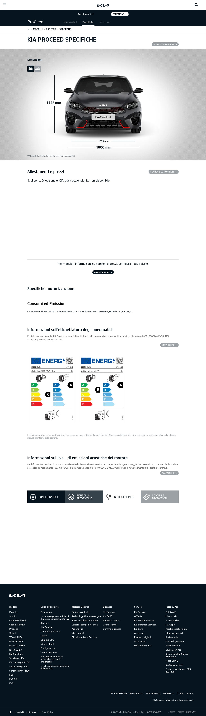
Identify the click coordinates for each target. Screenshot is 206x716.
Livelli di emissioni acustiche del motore (55, 667)
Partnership (171, 637)
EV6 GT (13, 679)
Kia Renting (109, 612)
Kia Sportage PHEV (19, 662)
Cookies (180, 693)
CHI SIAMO (170, 612)
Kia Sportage (16, 654)
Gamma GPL (47, 639)
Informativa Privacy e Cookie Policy (127, 693)
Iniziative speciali (174, 633)
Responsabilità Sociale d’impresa (176, 655)
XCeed (12, 633)
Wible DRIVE (171, 660)
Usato (44, 635)
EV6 (11, 674)
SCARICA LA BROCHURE (164, 44)
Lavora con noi (173, 649)
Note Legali (168, 693)
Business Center (111, 620)
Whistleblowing (153, 693)
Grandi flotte (110, 624)
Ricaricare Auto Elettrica (84, 637)
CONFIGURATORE (102, 272)
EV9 (11, 683)
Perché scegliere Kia (176, 628)
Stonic (12, 616)
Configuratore (48, 648)
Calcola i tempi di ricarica (85, 624)
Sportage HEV (16, 658)
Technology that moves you (86, 616)
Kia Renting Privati (50, 631)
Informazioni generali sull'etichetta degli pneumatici (52, 659)
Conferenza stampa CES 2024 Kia (178, 670)
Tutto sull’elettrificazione (85, 620)
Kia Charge (77, 628)
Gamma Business (112, 628)
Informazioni (70, 22)
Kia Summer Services (145, 624)
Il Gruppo (170, 624)
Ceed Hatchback (17, 620)
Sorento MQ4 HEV (18, 666)
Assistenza (139, 641)
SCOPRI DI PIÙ (168, 345)
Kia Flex (45, 623)
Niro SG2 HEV (16, 641)
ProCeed (13, 628)
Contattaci (118, 14)
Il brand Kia (171, 616)
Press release (172, 645)
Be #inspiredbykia (81, 612)
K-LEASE (107, 616)
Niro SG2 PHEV (17, 645)
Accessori (105, 22)
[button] (45, 22)
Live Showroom (49, 652)
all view (37, 69)
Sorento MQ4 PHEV (19, 670)
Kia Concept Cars (174, 664)
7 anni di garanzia (174, 641)
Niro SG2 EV (15, 649)
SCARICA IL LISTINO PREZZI (162, 172)
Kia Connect (78, 633)
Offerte (138, 616)
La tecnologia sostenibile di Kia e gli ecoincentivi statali (55, 617)
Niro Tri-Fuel (47, 644)
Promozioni (46, 612)
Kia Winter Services (144, 620)
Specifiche (88, 22)
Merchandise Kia (142, 645)
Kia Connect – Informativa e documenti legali (173, 700)
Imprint (190, 693)
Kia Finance (46, 627)
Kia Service (140, 612)
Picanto (13, 612)
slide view (30, 69)
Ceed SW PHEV (17, 624)
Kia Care (138, 628)
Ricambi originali (142, 637)
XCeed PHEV (15, 637)
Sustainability (172, 620)
